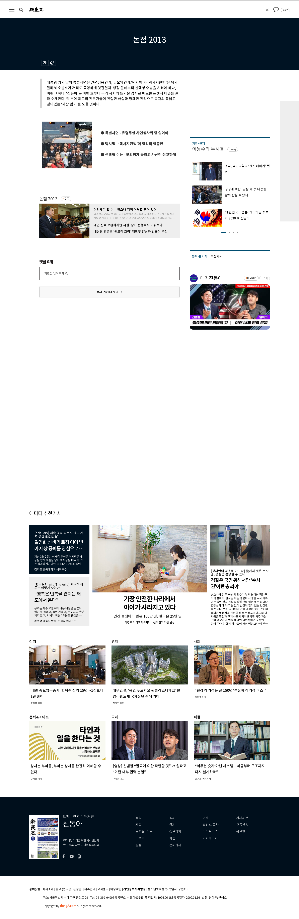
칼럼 (139, 845)
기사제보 (242, 818)
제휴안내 (89, 889)
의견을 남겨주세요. (56, 273)
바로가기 (251, 278)
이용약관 (116, 889)
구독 (66, 199)
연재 (206, 818)
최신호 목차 (211, 825)
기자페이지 (210, 838)
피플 (172, 838)
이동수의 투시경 (208, 149)
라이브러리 (210, 831)
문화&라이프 (144, 831)
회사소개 (48, 889)
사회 (139, 825)
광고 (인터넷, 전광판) (69, 889)
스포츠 (140, 838)
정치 (139, 818)
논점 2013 (48, 199)
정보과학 (175, 831)
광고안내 (242, 831)
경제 (172, 818)
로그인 (285, 10)
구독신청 (242, 825)
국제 (172, 825)
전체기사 (175, 845)
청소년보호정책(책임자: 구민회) (168, 889)
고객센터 (102, 889)
